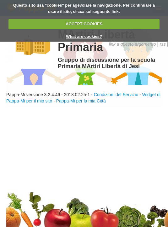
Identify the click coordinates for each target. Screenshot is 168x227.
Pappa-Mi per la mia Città (81, 100)
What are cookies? (84, 36)
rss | (164, 44)
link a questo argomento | (133, 44)
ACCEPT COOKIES (84, 23)
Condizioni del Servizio (116, 94)
